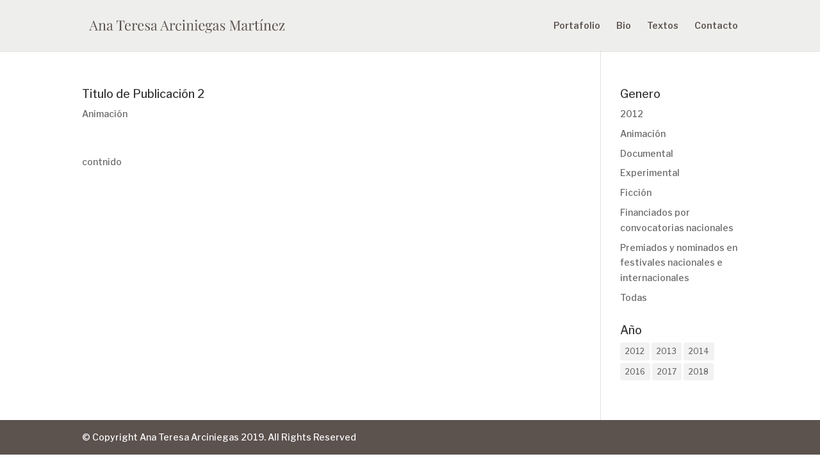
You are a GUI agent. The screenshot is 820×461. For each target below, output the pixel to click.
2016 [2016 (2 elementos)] (635, 371)
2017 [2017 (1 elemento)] (666, 371)
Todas (633, 297)
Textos (662, 26)
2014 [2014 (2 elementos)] (699, 351)
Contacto (716, 26)
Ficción (636, 192)
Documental (646, 153)
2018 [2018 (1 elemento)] (699, 371)
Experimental (650, 172)
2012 (631, 113)
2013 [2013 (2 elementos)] (666, 351)
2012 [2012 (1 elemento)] (634, 351)
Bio (623, 26)
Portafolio (577, 26)
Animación (104, 113)
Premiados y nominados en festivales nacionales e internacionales (678, 263)
